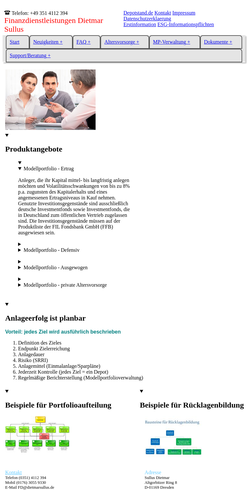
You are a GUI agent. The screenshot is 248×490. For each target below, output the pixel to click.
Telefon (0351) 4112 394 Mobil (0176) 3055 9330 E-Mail (29, 482)
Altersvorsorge (119, 42)
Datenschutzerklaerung (147, 18)
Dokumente (216, 42)
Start (14, 42)
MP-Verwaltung (169, 42)
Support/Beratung (28, 55)
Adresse (153, 472)
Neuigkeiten (45, 42)
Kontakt (162, 13)
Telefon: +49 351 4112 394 (38, 13)
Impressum (183, 13)
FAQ (82, 42)
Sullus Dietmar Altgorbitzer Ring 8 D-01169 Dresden (161, 482)
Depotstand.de (138, 13)
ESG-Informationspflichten (186, 24)
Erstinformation (139, 24)
